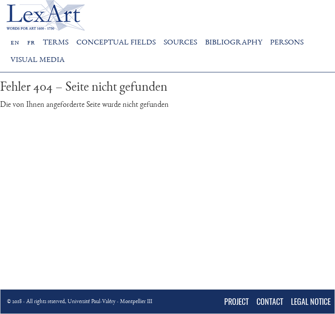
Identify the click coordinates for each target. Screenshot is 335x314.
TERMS (55, 43)
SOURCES (180, 43)
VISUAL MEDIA (37, 60)
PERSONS (287, 43)
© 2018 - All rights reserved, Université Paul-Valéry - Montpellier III (79, 302)
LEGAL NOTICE (311, 301)
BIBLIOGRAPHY (233, 43)
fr (31, 43)
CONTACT (269, 301)
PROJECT (236, 301)
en (14, 43)
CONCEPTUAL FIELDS (116, 43)
